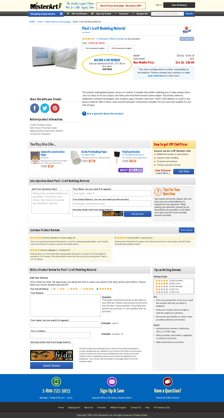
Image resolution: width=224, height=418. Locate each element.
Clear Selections (186, 38)
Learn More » (163, 173)
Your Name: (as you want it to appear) (92, 189)
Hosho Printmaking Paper (94, 151)
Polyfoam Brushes (131, 151)
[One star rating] (51, 289)
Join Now (107, 69)
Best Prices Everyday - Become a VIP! (121, 5)
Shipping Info (74, 407)
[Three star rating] (68, 289)
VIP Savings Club (162, 407)
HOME (32, 22)
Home (61, 407)
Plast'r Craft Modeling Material (103, 29)
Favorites (123, 14)
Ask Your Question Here (44, 189)
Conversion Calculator (40, 134)
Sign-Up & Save (103, 14)
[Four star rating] (82, 289)
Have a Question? (167, 391)
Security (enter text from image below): (93, 209)
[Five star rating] (97, 289)
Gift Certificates (79, 14)
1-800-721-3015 (56, 391)
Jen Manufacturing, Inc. (134, 154)
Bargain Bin (142, 14)
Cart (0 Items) (179, 5)
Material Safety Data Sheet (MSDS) (46, 131)
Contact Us (135, 407)
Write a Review (187, 230)
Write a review (117, 38)
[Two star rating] (58, 289)
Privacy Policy (140, 415)
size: (93, 43)
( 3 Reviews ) (102, 38)
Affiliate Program (118, 407)
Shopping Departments (42, 14)
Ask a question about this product (105, 113)
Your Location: (38, 331)
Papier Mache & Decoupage (58, 22)
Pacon (87, 32)
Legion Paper (89, 154)
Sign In (159, 5)
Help (147, 407)
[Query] (167, 14)
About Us (88, 407)
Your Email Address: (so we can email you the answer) (101, 199)
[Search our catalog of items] (189, 14)
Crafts (40, 22)
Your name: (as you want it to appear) (49, 320)
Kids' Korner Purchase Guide (43, 128)
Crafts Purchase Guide (40, 125)
